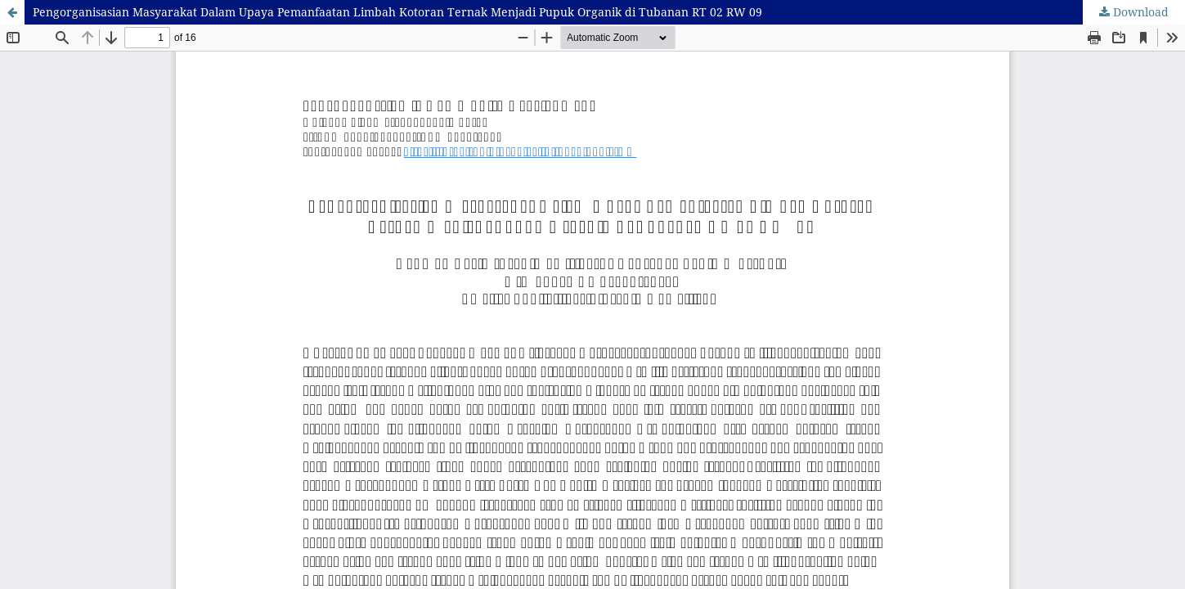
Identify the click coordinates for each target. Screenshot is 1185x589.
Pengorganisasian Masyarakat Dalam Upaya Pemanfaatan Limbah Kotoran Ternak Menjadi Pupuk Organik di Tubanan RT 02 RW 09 (397, 12)
